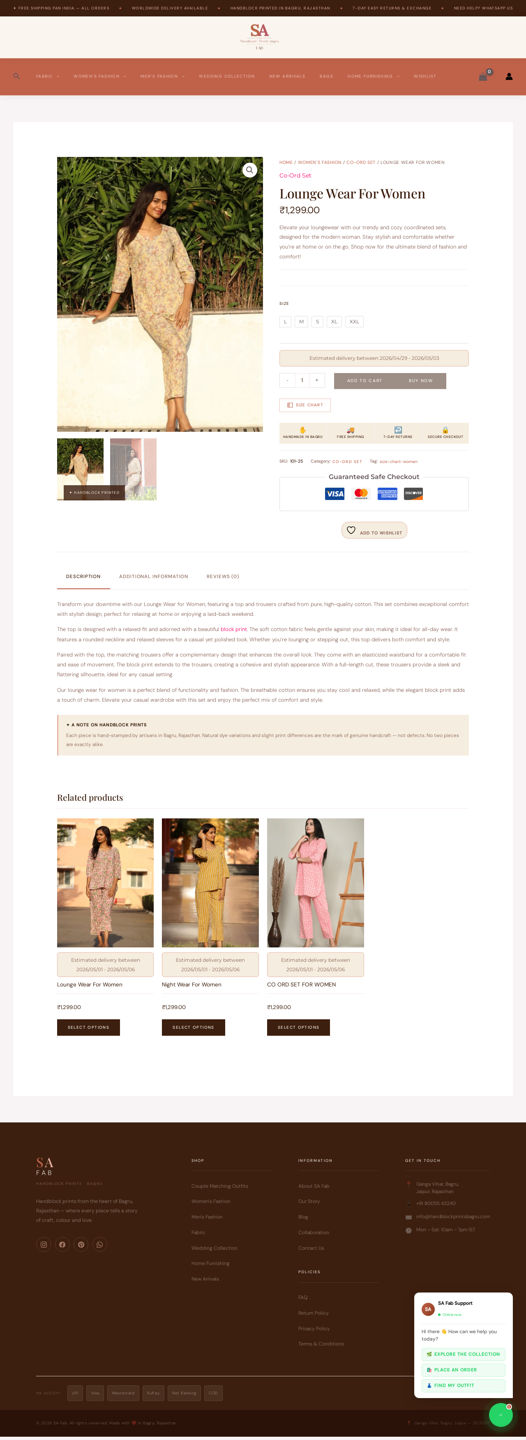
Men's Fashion (207, 1220)
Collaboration (313, 1236)
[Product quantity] (302, 380)
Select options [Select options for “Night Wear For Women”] (193, 1031)
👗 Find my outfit (450, 1385)
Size (284, 303)
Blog (303, 1220)
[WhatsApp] (99, 1247)
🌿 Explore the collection (463, 1354)
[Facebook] (62, 1247)
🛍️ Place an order (452, 1370)
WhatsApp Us (497, 8)
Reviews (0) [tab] (223, 577)
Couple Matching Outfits (219, 1189)
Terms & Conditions (321, 1347)
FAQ (302, 1300)
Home (286, 162)
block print (234, 629)
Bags (326, 76)
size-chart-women (399, 461)
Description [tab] (83, 577)
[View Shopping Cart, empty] (483, 76)
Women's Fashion (320, 162)
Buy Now (421, 380)
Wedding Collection (227, 76)
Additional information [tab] (153, 577)
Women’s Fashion (100, 76)
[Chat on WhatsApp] (501, 1415)
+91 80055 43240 (436, 1206)
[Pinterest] (81, 1247)
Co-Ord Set (361, 162)
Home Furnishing (373, 76)
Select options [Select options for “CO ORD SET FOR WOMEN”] (298, 1031)
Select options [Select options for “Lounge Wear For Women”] (88, 1031)
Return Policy (313, 1316)
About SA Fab (314, 1189)
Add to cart (365, 380)
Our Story (309, 1205)
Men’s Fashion (163, 76)
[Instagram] (43, 1247)
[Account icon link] (509, 76)
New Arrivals (288, 76)
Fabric (47, 76)
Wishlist (425, 76)
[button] (17, 76)
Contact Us (311, 1251)
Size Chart (305, 405)
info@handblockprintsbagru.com (453, 1220)
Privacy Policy (314, 1332)
